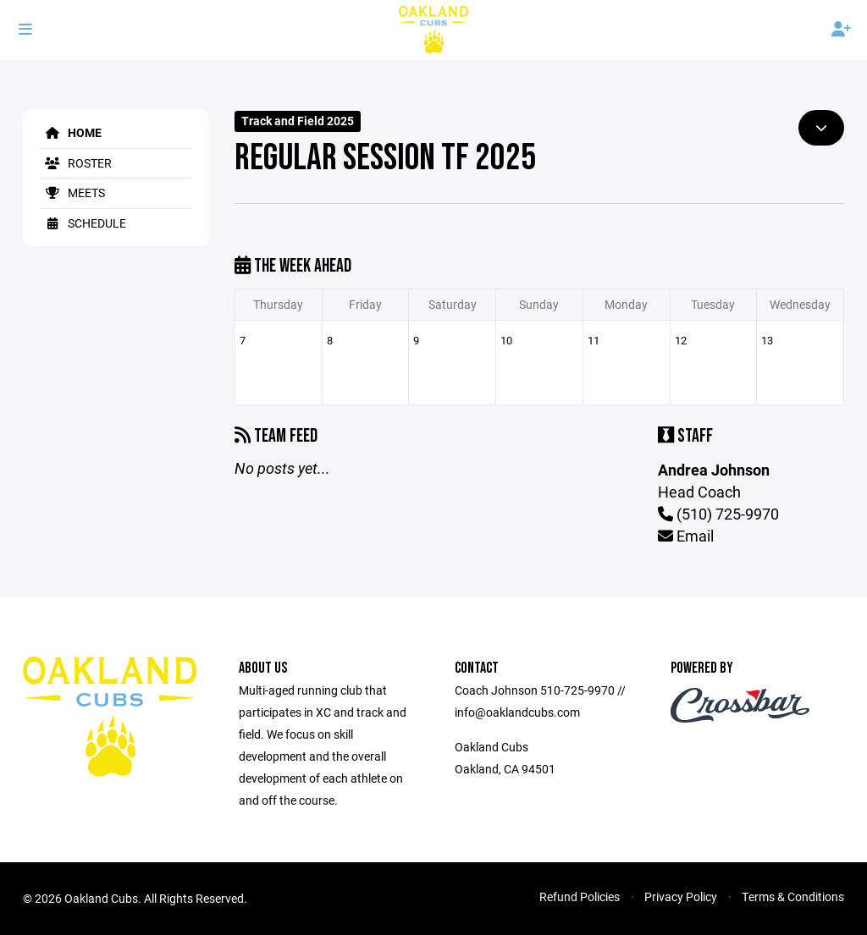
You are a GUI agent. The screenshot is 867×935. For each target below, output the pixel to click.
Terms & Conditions (793, 896)
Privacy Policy (680, 896)
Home (71, 132)
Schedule (83, 223)
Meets (72, 192)
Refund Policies (579, 896)
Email (686, 535)
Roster (76, 163)
